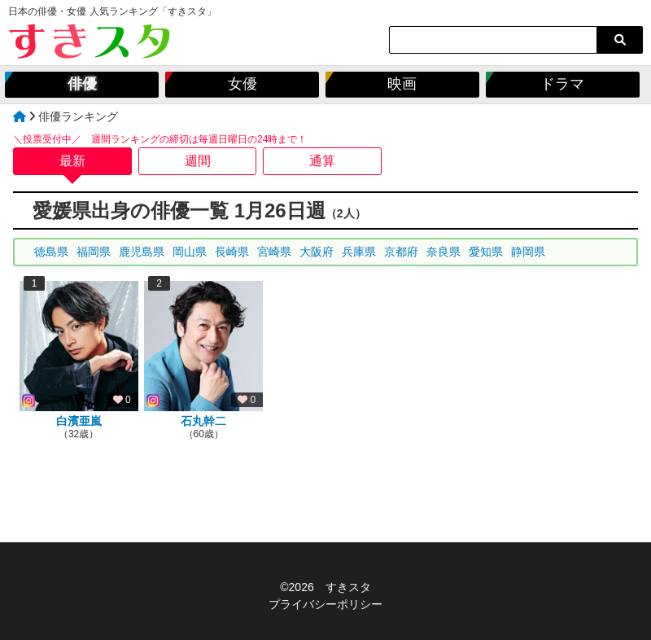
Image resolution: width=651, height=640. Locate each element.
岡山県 (190, 251)
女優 (242, 84)
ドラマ (562, 84)
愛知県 (486, 251)
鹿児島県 (141, 251)
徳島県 (51, 251)
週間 (198, 161)
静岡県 (528, 251)
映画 (402, 84)
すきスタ (348, 587)
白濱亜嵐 (79, 420)
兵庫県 (359, 251)
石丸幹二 (203, 420)
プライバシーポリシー (325, 604)
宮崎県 (274, 251)
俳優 (82, 84)
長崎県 (232, 251)
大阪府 (316, 251)
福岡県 (93, 251)
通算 (322, 161)
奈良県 (443, 251)
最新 (72, 161)
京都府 (401, 251)
